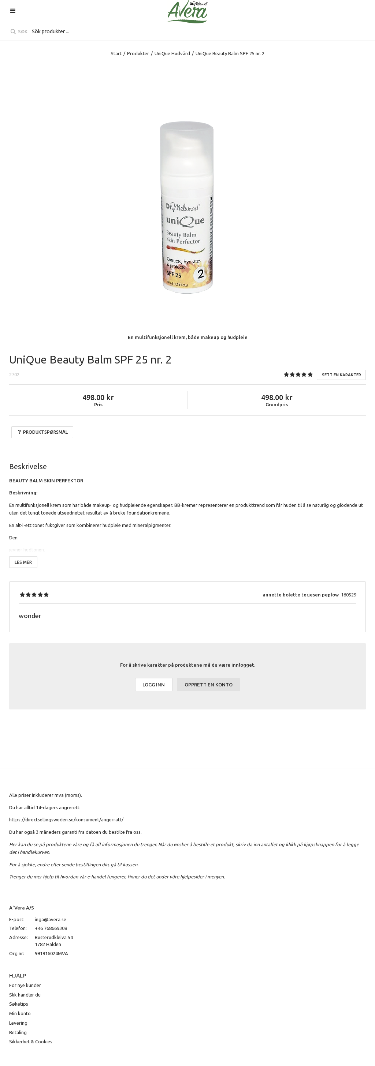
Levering (18, 1022)
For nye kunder (25, 985)
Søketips (18, 1003)
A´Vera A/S (21, 907)
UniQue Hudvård (172, 53)
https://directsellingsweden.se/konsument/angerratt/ (66, 819)
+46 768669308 (51, 928)
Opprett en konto (209, 684)
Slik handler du (25, 994)
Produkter (138, 53)
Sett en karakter (341, 375)
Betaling (18, 1032)
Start (116, 53)
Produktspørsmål (42, 432)
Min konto (20, 1013)
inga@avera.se (50, 919)
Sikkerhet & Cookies (30, 1041)
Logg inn (153, 684)
